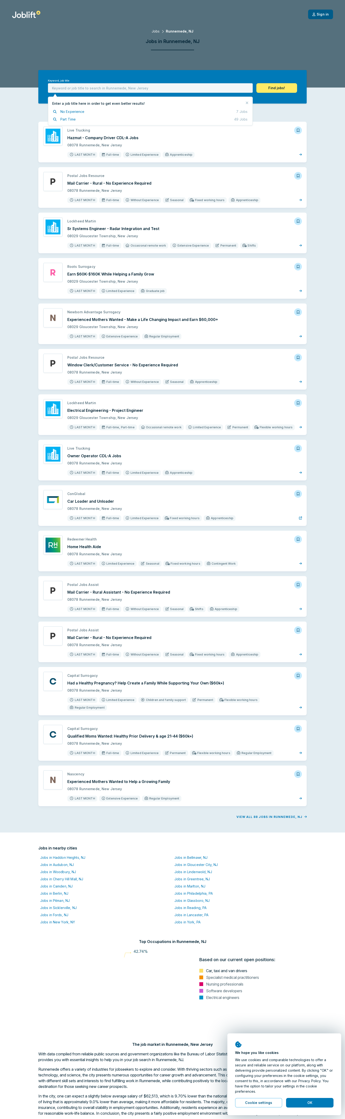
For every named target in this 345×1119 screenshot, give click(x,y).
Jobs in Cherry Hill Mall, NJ (61, 879)
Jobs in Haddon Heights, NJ (62, 857)
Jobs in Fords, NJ (54, 915)
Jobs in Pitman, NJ (55, 901)
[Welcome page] (26, 14)
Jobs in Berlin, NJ (54, 893)
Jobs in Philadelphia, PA (193, 893)
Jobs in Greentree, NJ (192, 879)
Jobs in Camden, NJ (56, 886)
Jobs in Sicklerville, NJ (58, 908)
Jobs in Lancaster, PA (191, 915)
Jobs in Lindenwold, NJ (193, 872)
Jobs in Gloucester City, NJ (196, 865)
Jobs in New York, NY (57, 922)
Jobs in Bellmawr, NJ (190, 857)
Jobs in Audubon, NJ (57, 865)
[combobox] (150, 88)
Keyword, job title (58, 80)
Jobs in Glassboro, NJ (192, 901)
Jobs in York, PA (187, 922)
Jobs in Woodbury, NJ (58, 872)
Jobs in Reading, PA (190, 908)
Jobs (156, 31)
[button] (276, 88)
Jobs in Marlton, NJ (189, 886)
